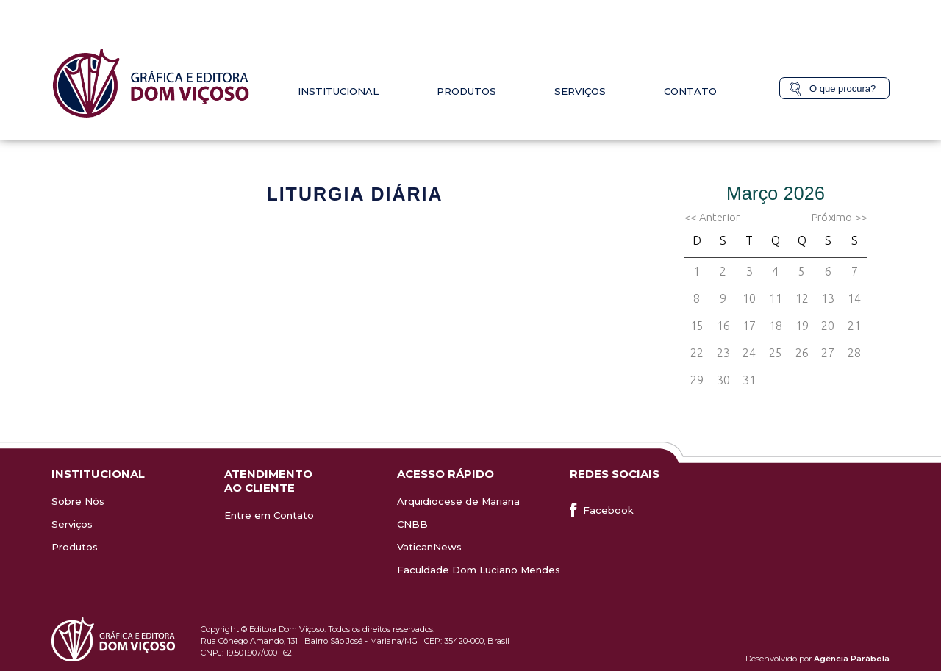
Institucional (338, 91)
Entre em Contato (269, 515)
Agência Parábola (852, 658)
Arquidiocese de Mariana (458, 501)
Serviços (580, 91)
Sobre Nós (77, 501)
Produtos (466, 91)
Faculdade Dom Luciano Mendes (478, 569)
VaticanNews (429, 547)
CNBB (412, 524)
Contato (690, 91)
